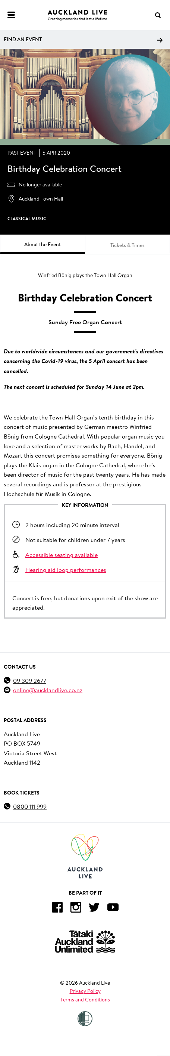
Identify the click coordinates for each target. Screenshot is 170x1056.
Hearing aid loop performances (65, 569)
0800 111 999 (30, 806)
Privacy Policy (85, 991)
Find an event (83, 39)
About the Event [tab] (42, 244)
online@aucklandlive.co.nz (47, 690)
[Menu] (11, 14)
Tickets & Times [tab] (127, 245)
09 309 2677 (29, 680)
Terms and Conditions (85, 999)
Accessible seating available (61, 554)
